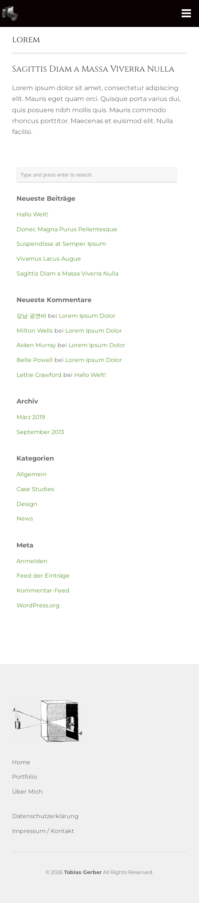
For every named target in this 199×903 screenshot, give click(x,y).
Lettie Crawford (39, 374)
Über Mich (27, 791)
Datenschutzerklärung (45, 816)
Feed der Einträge (43, 575)
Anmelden (32, 561)
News (25, 518)
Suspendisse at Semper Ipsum (61, 243)
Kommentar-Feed (43, 590)
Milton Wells (35, 330)
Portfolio (24, 776)
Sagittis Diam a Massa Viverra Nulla (93, 69)
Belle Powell (35, 360)
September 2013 (40, 432)
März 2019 (31, 417)
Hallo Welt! (32, 214)
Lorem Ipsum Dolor (87, 315)
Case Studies (35, 489)
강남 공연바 (31, 315)
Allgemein (32, 474)
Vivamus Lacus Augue (49, 258)
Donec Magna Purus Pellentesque (67, 229)
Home (21, 762)
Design (27, 504)
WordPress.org (38, 605)
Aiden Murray (36, 345)
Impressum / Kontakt (43, 831)
